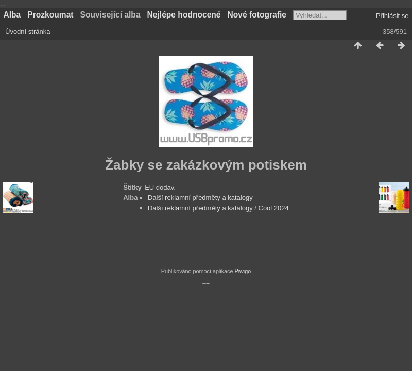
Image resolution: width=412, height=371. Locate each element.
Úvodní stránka (27, 32)
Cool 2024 (274, 208)
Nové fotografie (257, 14)
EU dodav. (160, 187)
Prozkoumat (50, 14)
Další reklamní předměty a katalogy (200, 197)
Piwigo (242, 271)
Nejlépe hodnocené (184, 14)
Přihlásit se (392, 16)
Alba (12, 14)
